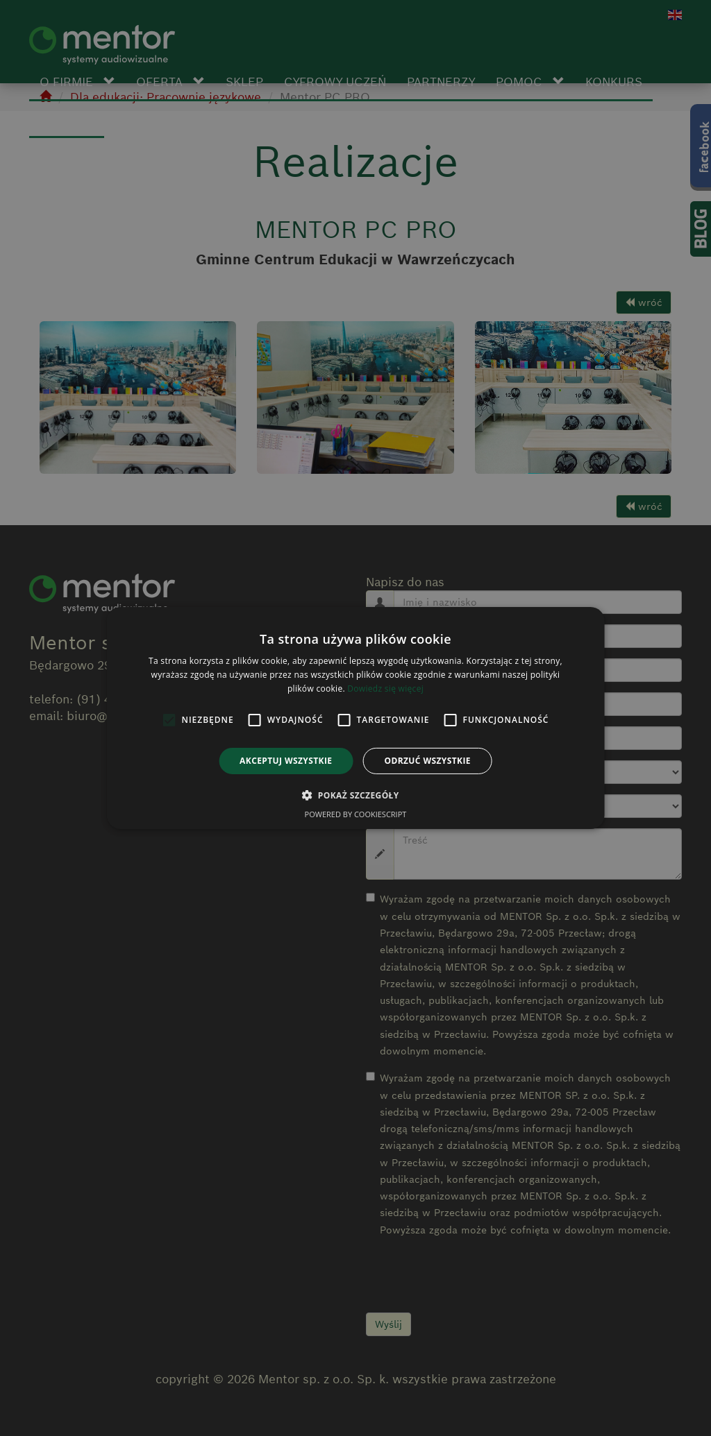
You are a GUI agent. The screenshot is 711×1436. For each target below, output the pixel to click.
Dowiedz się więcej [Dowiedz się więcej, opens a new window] (385, 688)
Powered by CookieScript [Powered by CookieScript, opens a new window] (356, 814)
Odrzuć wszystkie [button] (427, 761)
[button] (355, 795)
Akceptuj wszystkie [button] (286, 761)
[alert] (355, 718)
